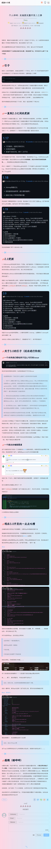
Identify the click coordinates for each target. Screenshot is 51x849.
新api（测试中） (7, 692)
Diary (25, 20)
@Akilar (25, 536)
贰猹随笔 (41, 23)
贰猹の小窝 (6, 3)
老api (3, 547)
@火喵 (25, 449)
